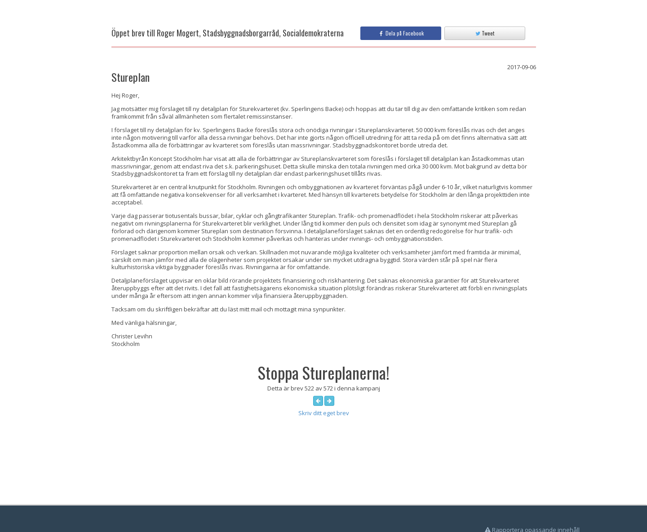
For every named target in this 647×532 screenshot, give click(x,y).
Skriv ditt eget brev (323, 413)
